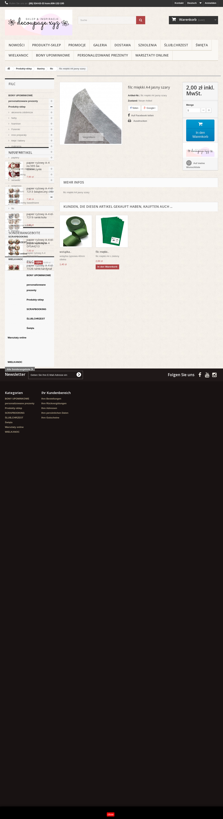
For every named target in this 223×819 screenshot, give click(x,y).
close (111, 814)
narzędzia (16, 152)
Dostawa (122, 45)
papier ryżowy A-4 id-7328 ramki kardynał (40, 387)
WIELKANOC (18, 55)
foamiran (16, 123)
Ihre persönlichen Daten (54, 702)
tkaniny (15, 197)
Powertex (16, 163)
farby (14, 118)
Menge (190, 105)
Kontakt (179, 3)
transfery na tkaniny (21, 225)
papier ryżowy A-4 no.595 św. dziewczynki (38, 286)
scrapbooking (18, 174)
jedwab (15, 214)
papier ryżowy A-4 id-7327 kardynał (40, 413)
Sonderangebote (24, 503)
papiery (15, 157)
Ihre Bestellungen (51, 687)
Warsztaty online (152, 55)
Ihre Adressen (49, 697)
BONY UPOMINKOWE (53, 55)
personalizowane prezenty (102, 55)
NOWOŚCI (17, 45)
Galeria (100, 45)
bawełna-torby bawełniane (25, 202)
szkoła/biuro (17, 191)
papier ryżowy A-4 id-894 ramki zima (40, 439)
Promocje (77, 45)
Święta (202, 45)
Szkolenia (147, 45)
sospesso (16, 185)
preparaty (16, 219)
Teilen (134, 108)
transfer (15, 231)
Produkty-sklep (46, 45)
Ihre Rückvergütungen (53, 692)
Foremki (15, 129)
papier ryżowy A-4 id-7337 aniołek (40, 464)
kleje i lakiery (18, 140)
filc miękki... (66, 252)
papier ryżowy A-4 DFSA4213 (38, 515)
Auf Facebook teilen (142, 115)
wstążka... (101, 252)
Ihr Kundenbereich (56, 682)
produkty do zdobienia (23, 168)
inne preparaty (19, 135)
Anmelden (210, 3)
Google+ (150, 108)
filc (12, 208)
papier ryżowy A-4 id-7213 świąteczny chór (40, 310)
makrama (16, 146)
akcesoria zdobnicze (22, 112)
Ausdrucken (140, 121)
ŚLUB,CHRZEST (176, 45)
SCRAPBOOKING (18, 236)
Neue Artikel (20, 273)
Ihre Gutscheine (50, 706)
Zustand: (133, 100)
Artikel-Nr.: (134, 95)
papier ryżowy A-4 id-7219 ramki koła (40, 336)
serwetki (15, 180)
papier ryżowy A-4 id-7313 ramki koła (40, 361)
